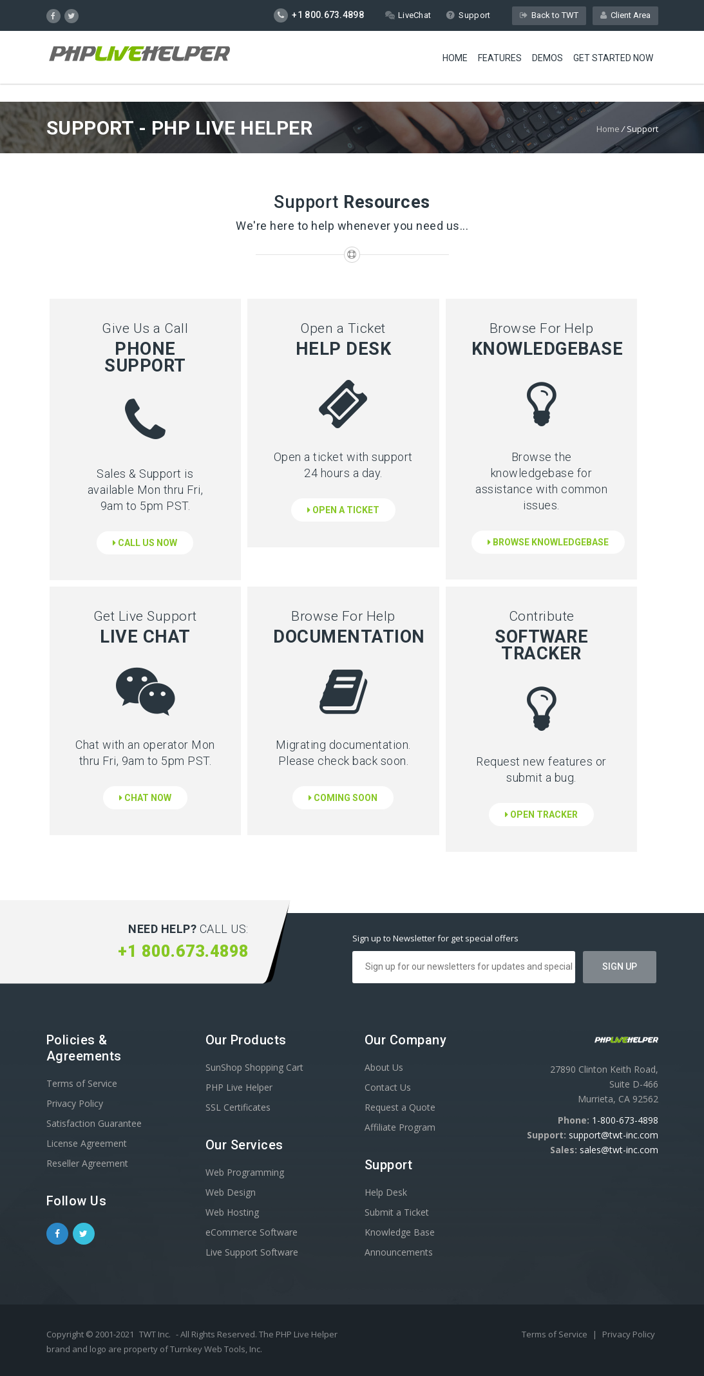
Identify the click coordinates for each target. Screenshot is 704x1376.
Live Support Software (251, 1252)
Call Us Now (145, 543)
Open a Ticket (343, 510)
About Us (384, 1067)
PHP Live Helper (238, 1087)
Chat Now (145, 798)
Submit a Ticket (397, 1212)
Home (455, 58)
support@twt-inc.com (613, 1135)
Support (468, 15)
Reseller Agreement (87, 1163)
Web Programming (244, 1172)
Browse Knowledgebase (548, 542)
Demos (547, 58)
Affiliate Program (400, 1127)
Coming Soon (343, 798)
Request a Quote (400, 1107)
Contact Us (388, 1087)
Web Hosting (232, 1212)
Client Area (625, 15)
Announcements (399, 1252)
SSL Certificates (238, 1107)
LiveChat (408, 15)
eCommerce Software (251, 1232)
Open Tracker (541, 814)
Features (500, 58)
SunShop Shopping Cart (254, 1067)
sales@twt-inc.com (619, 1150)
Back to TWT (549, 15)
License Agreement (86, 1143)
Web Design (230, 1192)
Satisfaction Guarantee (94, 1123)
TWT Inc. (155, 1334)
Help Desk (386, 1192)
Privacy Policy (74, 1103)
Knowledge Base (400, 1232)
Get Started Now (613, 58)
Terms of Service (81, 1083)
